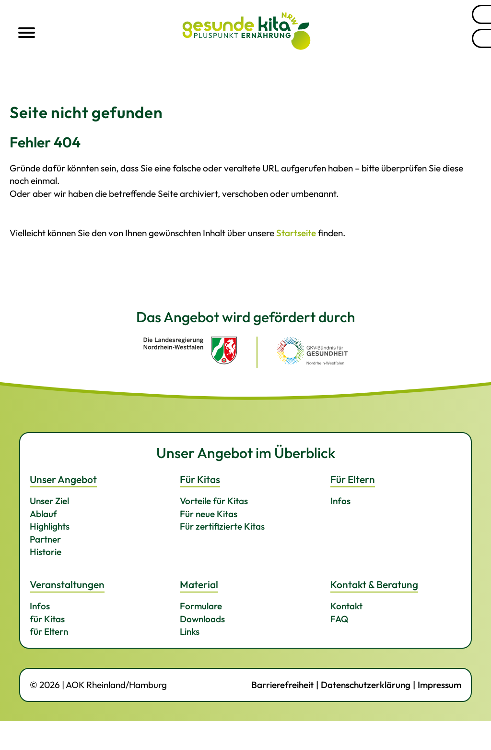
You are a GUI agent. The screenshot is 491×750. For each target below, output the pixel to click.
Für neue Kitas (208, 514)
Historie (45, 551)
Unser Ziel (49, 501)
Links (189, 631)
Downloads (202, 619)
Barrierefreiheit (282, 684)
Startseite (296, 233)
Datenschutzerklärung (365, 684)
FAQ (339, 619)
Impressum (439, 684)
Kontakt (346, 606)
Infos (340, 501)
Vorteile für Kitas (214, 501)
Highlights (50, 526)
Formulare (201, 606)
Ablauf (43, 514)
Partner (45, 539)
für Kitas (47, 619)
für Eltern (49, 631)
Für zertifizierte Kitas (222, 526)
